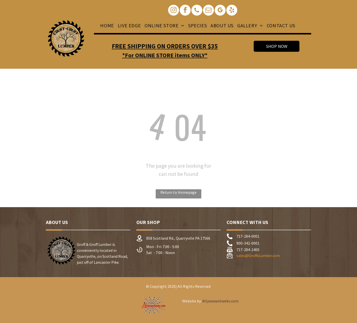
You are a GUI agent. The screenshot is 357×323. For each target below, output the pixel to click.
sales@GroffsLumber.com (258, 255)
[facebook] (185, 11)
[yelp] (231, 11)
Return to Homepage (178, 192)
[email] (208, 11)
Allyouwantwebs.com (220, 300)
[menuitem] (106, 25)
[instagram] (173, 11)
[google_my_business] (220, 11)
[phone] (196, 11)
